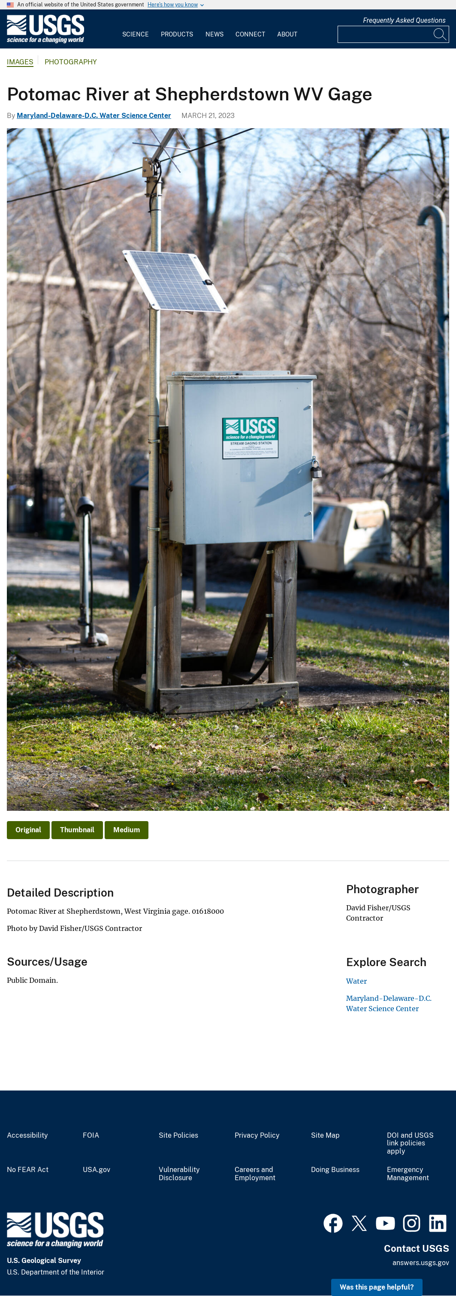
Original (28, 830)
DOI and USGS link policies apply (410, 1144)
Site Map (325, 1135)
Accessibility (27, 1135)
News (214, 34)
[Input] (393, 34)
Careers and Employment (255, 1174)
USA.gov (96, 1170)
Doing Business (335, 1170)
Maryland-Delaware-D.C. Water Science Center (94, 116)
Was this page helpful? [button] (377, 1287)
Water (356, 981)
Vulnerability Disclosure (179, 1174)
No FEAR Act (27, 1170)
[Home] (45, 41)
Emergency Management (408, 1174)
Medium (126, 830)
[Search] (440, 34)
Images (20, 62)
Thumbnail (77, 830)
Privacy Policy (257, 1135)
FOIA (91, 1135)
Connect (250, 34)
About (287, 34)
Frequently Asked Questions (404, 20)
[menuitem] (135, 29)
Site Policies (178, 1135)
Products (177, 34)
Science (135, 34)
